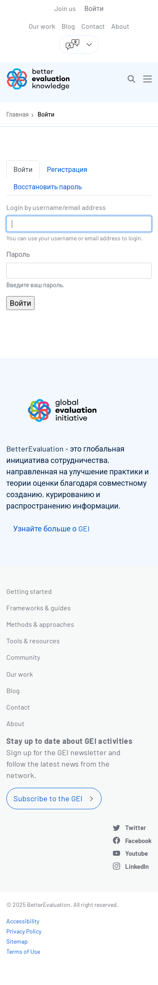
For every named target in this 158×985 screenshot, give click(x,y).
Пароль (18, 254)
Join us (65, 8)
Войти (93, 8)
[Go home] (46, 79)
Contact (93, 26)
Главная (17, 114)
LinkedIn (137, 866)
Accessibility (22, 921)
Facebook (138, 840)
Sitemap (17, 941)
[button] (131, 79)
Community (23, 657)
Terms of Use (23, 951)
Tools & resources (33, 641)
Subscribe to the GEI (48, 798)
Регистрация (67, 169)
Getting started (29, 591)
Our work (42, 26)
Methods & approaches (40, 624)
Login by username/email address (56, 207)
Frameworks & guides (38, 608)
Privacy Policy (23, 931)
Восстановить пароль (47, 186)
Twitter (135, 827)
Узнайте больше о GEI (51, 528)
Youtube (136, 853)
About (120, 26)
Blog (68, 26)
